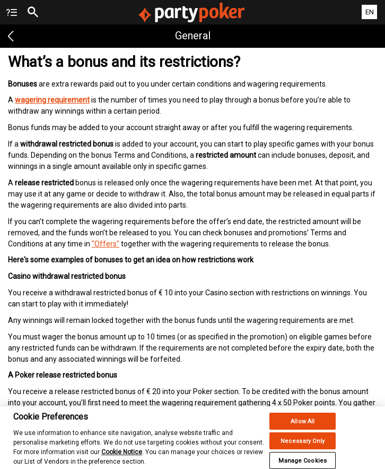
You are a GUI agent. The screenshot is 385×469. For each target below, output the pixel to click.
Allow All (302, 425)
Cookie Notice (121, 455)
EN (369, 12)
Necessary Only (303, 444)
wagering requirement (52, 100)
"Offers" (105, 244)
